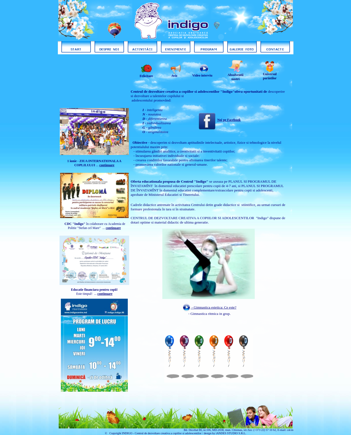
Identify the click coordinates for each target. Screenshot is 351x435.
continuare (113, 228)
